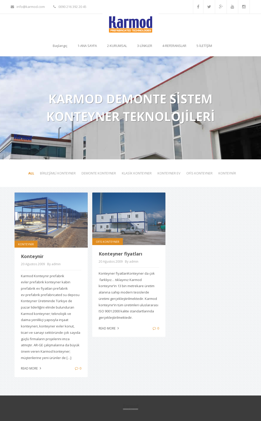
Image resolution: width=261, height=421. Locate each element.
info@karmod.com (28, 6)
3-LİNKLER (144, 45)
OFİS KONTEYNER (199, 173)
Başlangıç (60, 45)
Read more (31, 368)
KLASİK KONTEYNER (137, 173)
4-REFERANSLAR (174, 45)
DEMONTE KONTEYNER (99, 173)
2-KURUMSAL (117, 45)
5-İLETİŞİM (204, 45)
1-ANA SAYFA (87, 45)
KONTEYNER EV (169, 173)
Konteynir (32, 256)
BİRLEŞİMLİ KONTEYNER (58, 173)
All (31, 173)
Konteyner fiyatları (120, 254)
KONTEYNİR (227, 173)
